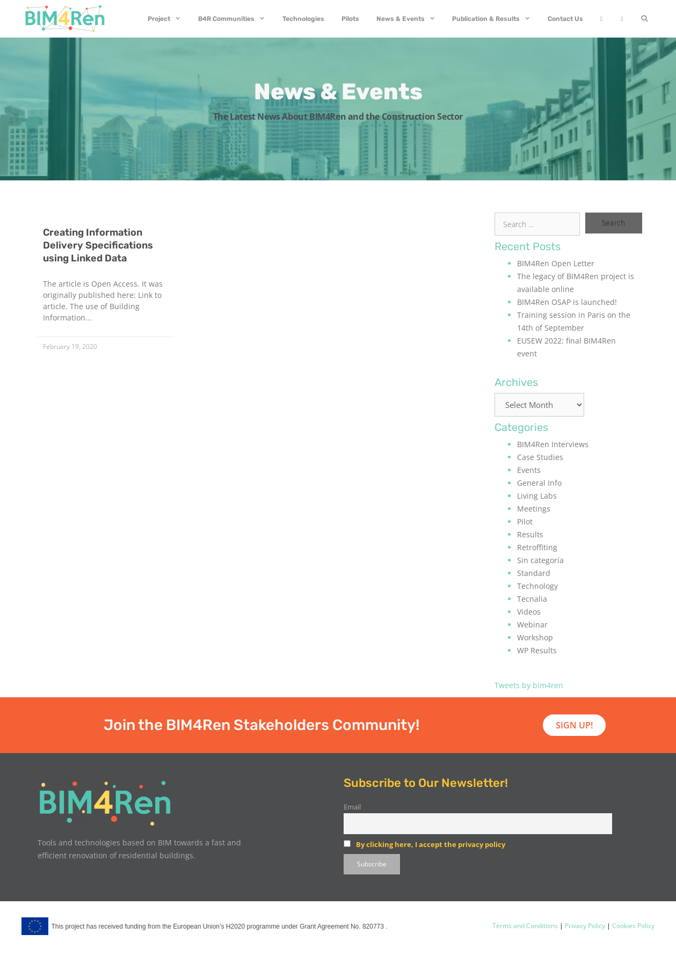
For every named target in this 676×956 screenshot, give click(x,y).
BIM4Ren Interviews (552, 444)
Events (529, 470)
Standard (533, 573)
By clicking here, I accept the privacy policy (430, 844)
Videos (529, 612)
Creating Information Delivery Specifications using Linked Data (98, 245)
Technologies (303, 19)
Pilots (350, 19)
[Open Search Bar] (644, 19)
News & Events (410, 19)
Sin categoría (540, 560)
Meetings (533, 508)
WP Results (537, 650)
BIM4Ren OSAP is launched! (567, 302)
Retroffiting (537, 547)
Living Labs (537, 496)
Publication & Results (495, 19)
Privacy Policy (584, 925)
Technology (537, 586)
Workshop (535, 637)
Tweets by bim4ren (529, 685)
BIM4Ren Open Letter (555, 263)
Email (352, 807)
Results (530, 534)
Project (169, 19)
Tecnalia (532, 599)
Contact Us (565, 19)
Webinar (532, 624)
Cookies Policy (632, 925)
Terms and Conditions (525, 925)
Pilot (525, 521)
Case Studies (540, 457)
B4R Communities (236, 19)
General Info (539, 483)
